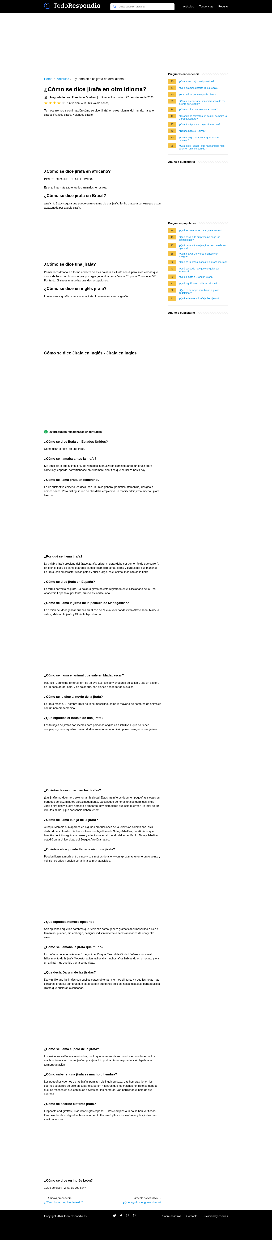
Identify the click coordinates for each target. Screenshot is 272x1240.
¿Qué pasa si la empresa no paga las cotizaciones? (199, 238)
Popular (223, 6)
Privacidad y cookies (215, 1216)
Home (48, 79)
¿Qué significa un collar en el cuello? (199, 283)
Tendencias (206, 6)
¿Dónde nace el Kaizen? (192, 131)
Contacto (191, 1216)
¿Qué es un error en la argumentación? (200, 230)
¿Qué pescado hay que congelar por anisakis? (199, 270)
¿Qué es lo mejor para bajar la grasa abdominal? (199, 291)
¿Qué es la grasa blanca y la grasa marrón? (203, 262)
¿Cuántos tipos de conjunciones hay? (199, 124)
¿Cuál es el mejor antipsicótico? (196, 81)
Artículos (188, 6)
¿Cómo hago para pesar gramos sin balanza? (199, 139)
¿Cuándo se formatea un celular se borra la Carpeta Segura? (203, 117)
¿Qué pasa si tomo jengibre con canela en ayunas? (202, 247)
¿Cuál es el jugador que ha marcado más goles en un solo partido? (201, 147)
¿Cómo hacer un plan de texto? (63, 1202)
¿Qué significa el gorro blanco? (142, 1202)
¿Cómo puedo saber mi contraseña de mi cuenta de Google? (202, 102)
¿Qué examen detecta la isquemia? (198, 88)
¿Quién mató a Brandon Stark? (196, 277)
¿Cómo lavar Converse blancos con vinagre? (198, 255)
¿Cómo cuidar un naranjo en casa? (198, 109)
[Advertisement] (136, 42)
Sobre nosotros (171, 1216)
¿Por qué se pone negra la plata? (197, 94)
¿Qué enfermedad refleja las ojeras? (199, 298)
